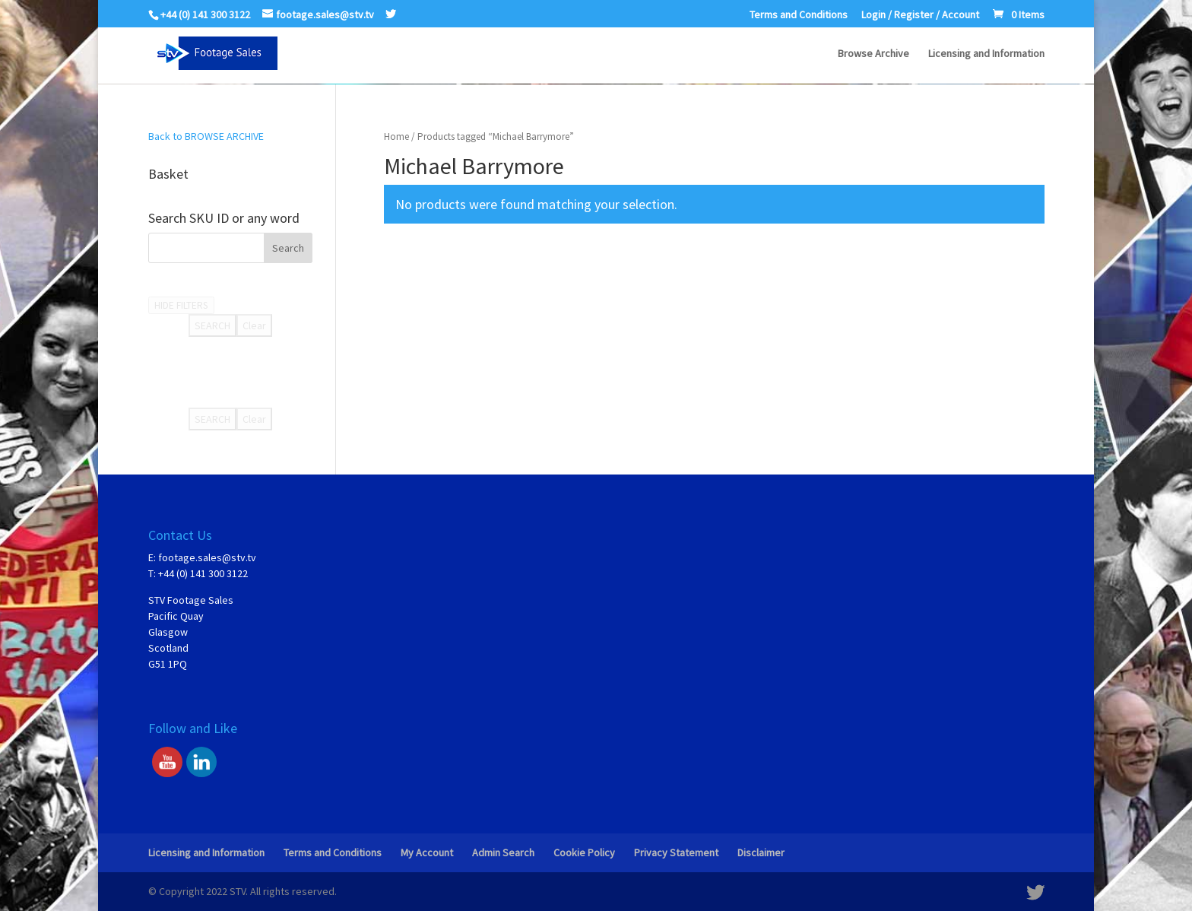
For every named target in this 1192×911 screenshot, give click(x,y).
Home (396, 136)
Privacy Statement (676, 852)
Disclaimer (761, 852)
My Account (427, 852)
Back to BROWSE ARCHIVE (206, 136)
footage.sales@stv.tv (207, 557)
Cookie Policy (584, 852)
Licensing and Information (986, 54)
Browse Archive (873, 54)
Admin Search (503, 852)
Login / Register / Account (920, 15)
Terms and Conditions (799, 15)
